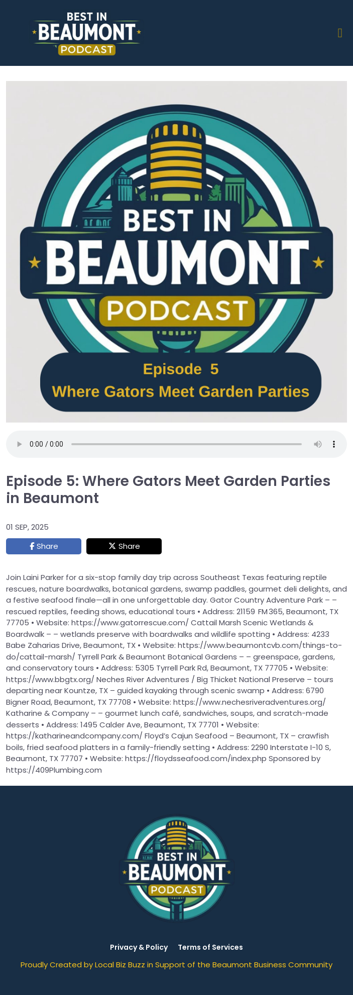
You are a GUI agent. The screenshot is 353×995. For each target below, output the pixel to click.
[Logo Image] (88, 33)
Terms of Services (210, 947)
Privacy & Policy (139, 947)
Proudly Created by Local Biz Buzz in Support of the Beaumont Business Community (176, 964)
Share (47, 546)
